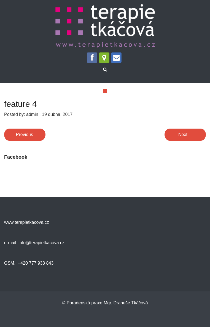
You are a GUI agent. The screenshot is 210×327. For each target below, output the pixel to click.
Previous (24, 134)
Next (182, 134)
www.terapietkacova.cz (26, 222)
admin (32, 114)
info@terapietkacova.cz (40, 242)
